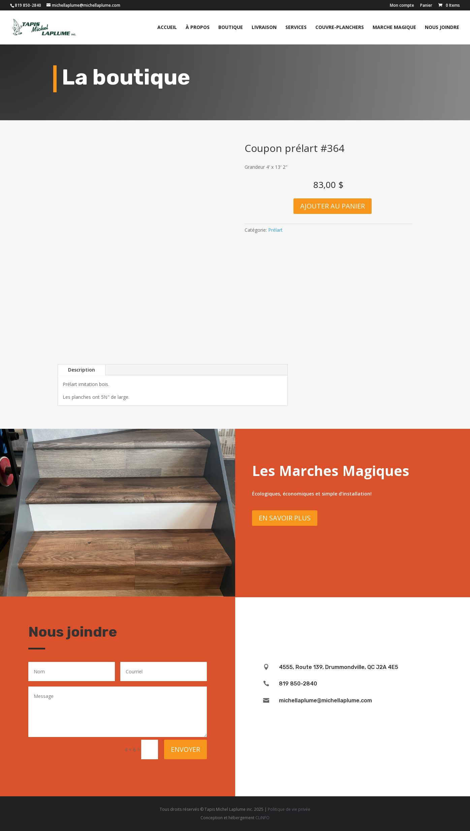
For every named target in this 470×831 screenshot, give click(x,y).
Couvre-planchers (339, 27)
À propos (198, 27)
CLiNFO (262, 818)
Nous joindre (442, 27)
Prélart (275, 230)
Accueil (167, 27)
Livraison (264, 27)
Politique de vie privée (289, 809)
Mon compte (402, 5)
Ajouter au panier (332, 206)
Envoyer (185, 749)
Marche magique (394, 27)
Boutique (230, 27)
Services (296, 27)
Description (81, 369)
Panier (426, 5)
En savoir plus (285, 517)
